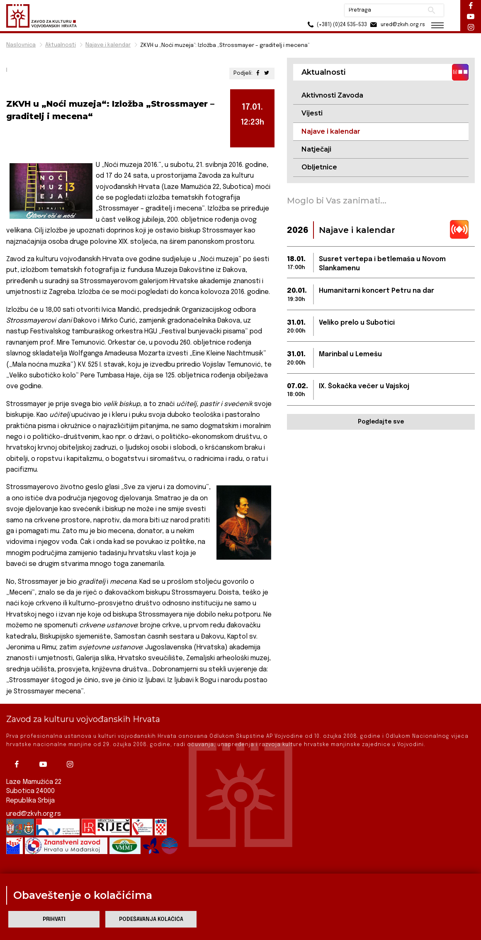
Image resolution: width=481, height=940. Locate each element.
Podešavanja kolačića (151, 919)
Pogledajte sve (381, 422)
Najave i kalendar (108, 45)
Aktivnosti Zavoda (332, 95)
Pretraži (431, 10)
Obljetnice (319, 167)
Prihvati (54, 919)
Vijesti (312, 113)
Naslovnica (21, 45)
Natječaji (316, 149)
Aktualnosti (60, 45)
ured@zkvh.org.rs (33, 814)
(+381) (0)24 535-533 (336, 25)
